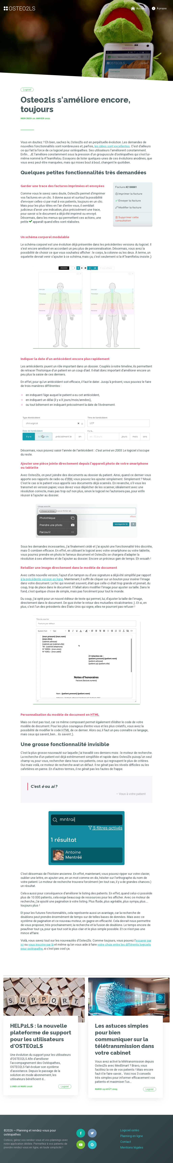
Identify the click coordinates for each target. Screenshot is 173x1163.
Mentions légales (131, 1147)
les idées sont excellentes (112, 146)
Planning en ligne (131, 1136)
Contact (125, 1141)
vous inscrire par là (41, 944)
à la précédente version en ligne (42, 579)
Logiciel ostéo (129, 1130)
